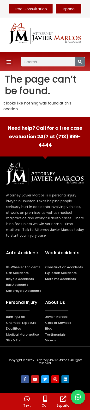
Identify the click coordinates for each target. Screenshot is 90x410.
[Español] (63, 400)
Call (45, 406)
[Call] (45, 400)
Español (64, 406)
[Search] (80, 61)
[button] (9, 62)
